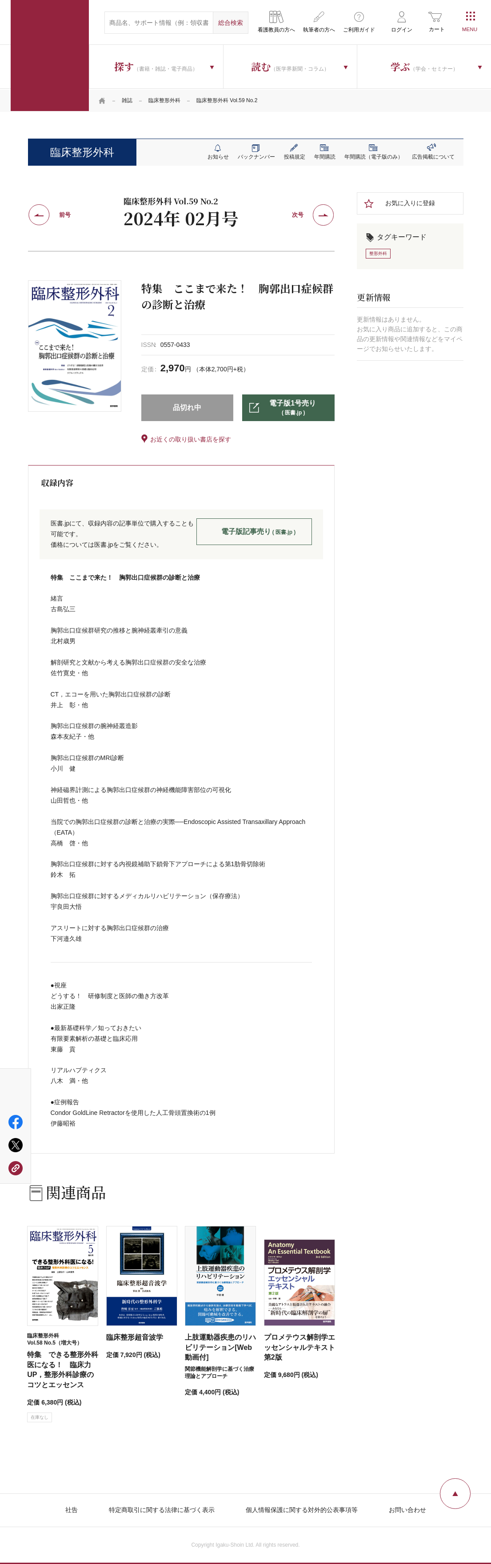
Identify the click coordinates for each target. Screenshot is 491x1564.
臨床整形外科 (164, 100)
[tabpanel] (74, 345)
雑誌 (127, 100)
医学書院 (50, 55)
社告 (71, 1508)
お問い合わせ (407, 1508)
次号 (297, 214)
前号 (65, 214)
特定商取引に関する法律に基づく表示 (162, 1508)
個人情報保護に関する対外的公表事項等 (302, 1508)
